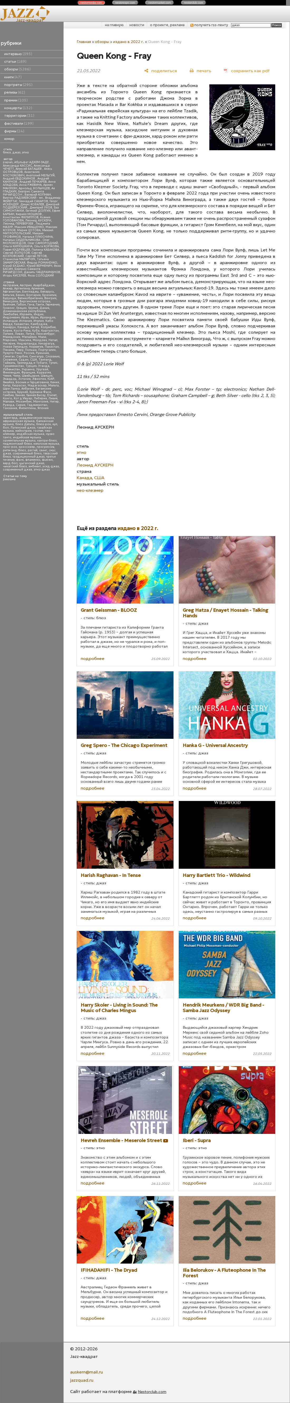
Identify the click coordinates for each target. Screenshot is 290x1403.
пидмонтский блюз (17, 443)
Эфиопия (39, 379)
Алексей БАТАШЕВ (29, 169)
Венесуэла (10, 301)
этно (25, 152)
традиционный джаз (28, 456)
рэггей (32, 450)
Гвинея (20, 395)
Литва (30, 334)
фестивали (18, 123)
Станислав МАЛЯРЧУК (19, 259)
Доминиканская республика (24, 311)
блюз (7, 152)
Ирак (25, 317)
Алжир (8, 288)
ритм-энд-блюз (14, 450)
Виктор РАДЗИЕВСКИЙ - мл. (23, 198)
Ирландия (47, 317)
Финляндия (11, 372)
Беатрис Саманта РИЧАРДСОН (23, 193)
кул (54, 424)
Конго (7, 398)
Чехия (7, 375)
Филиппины (27, 408)
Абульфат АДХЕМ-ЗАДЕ (32, 162)
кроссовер (27, 447)
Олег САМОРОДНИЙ (42, 243)
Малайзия (29, 337)
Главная (84, 41)
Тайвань (9, 363)
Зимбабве (10, 314)
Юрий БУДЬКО (14, 266)
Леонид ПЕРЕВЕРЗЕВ (18, 223)
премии (16, 100)
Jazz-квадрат (30, 20)
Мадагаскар (37, 385)
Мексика (24, 340)
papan (8, 162)
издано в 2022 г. (128, 41)
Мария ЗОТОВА (29, 230)
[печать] (200, 70)
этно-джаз (42, 469)
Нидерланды (27, 343)
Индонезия (11, 317)
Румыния (42, 353)
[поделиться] (160, 70)
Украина (28, 369)
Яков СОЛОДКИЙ (41, 275)
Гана (30, 304)
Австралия (10, 285)
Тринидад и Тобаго (32, 363)
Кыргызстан (50, 330)
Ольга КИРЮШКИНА (17, 246)
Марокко (10, 340)
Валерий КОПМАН (38, 194)
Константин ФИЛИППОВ (20, 217)
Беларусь (47, 291)
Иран (34, 317)
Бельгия (8, 295)
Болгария (33, 295)
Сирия (20, 405)
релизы (14, 92)
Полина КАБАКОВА (46, 249)
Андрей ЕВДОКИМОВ (19, 178)
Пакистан (52, 346)
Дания (44, 308)
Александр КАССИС (17, 165)
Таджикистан (37, 405)
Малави (8, 401)
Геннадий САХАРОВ (33, 201)
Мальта (53, 385)
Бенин (20, 295)
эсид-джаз (50, 466)
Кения (54, 382)
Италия (38, 321)
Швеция (46, 375)
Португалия (47, 350)
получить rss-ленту (209, 25)
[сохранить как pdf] (246, 70)
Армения (37, 288)
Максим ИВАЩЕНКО (29, 227)
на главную (114, 25)
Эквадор (10, 379)
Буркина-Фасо (40, 392)
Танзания (10, 408)
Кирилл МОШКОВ (29, 214)
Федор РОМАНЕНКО (42, 262)
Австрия (26, 285)
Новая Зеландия (15, 346)
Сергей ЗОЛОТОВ (16, 253)
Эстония (24, 379)
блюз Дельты (25, 424)
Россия (29, 353)
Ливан (19, 334)
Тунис (53, 363)
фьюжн (47, 460)
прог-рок (10, 447)
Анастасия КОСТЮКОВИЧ (21, 173)
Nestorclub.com (152, 1391)
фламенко (32, 460)
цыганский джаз (31, 463)
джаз (16, 152)
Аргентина (22, 288)
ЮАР (50, 379)
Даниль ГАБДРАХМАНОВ (42, 272)
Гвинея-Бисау (36, 395)
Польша (31, 350)
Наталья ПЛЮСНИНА (37, 237)
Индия (38, 314)
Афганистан (12, 291)
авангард (10, 418)
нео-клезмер (90, 490)
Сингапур (36, 356)
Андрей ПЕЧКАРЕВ (33, 181)
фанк (20, 460)
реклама (9, 479)
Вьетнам (9, 304)
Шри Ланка (11, 388)
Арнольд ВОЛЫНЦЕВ (34, 188)
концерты (18, 108)
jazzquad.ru (81, 1380)
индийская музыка (27, 437)
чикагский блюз (15, 466)
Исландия (10, 321)
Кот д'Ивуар (23, 398)
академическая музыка (36, 418)
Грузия (33, 308)
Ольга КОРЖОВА (46, 246)
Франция (28, 372)
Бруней (22, 392)
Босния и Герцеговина (32, 382)
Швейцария (30, 375)
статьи (15, 61)
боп (6, 427)
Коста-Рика (22, 330)
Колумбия (48, 327)
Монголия (40, 401)
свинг (43, 450)
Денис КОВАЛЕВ (32, 204)
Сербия (22, 356)
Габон (21, 304)
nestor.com (91, 2)
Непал (53, 340)
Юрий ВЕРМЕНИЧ (39, 266)
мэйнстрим (23, 431)
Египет (52, 395)
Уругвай (42, 369)
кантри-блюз (47, 440)
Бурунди (9, 298)
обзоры (17, 69)
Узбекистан (11, 369)
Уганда (43, 366)
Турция (31, 366)
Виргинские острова (35, 301)
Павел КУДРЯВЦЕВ (16, 249)
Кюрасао (19, 385)
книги (13, 77)
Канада (23, 327)
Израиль (26, 314)
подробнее (92, 658)
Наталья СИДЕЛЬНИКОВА (22, 240)
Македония (11, 337)
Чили (16, 375)
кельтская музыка (46, 443)
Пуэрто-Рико (12, 353)
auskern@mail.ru (86, 1372)
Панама (8, 350)
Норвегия (36, 346)
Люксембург (45, 334)
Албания (27, 388)
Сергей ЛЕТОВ (36, 256)
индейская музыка (30, 434)
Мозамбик (24, 401)
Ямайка (8, 382)
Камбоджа (39, 324)
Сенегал (9, 356)
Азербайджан (44, 285)
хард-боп (10, 463)
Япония (43, 408)
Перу (19, 350)
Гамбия (8, 395)
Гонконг (9, 308)
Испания (25, 321)
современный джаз (17, 469)
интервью (18, 54)
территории (19, 115)
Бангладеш (30, 291)
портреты (18, 84)
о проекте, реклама (167, 25)
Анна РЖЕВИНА (30, 185)
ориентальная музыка (19, 440)
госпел (38, 431)
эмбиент (34, 466)
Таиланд (45, 359)
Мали (42, 337)
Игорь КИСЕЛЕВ (14, 275)
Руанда (8, 405)
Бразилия (49, 295)
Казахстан (21, 324)
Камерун (9, 327)
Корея (7, 330)
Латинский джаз (23, 427)
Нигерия (9, 343)
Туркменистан (13, 366)
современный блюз (27, 453)
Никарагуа (46, 343)
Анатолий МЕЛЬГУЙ (40, 175)
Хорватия (44, 372)
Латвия (8, 334)
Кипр (7, 385)
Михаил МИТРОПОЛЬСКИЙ (28, 232)
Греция (21, 308)
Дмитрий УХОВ (41, 207)
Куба (36, 330)
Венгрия (50, 298)
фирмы (14, 131)
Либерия (40, 398)
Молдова (40, 340)
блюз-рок (43, 424)
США (33, 359)
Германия (53, 304)
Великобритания (30, 298)
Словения (10, 359)
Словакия (52, 356)
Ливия (53, 398)
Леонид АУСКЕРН (38, 220)
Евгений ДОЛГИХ (38, 210)
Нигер (54, 401)
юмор (9, 139)
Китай (35, 327)
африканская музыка (19, 421)
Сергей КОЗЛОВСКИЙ (22, 254)
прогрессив (45, 447)
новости (136, 25)
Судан (23, 359)
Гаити (40, 304)
